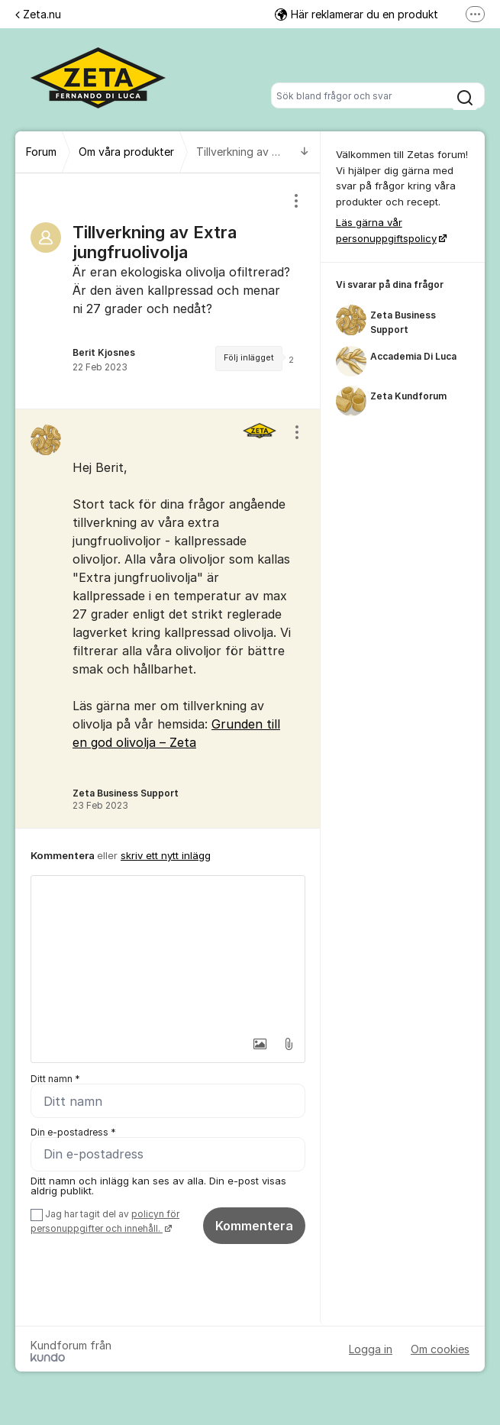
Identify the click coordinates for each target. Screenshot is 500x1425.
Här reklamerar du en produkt (356, 14)
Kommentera (254, 1225)
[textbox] (168, 952)
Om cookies (440, 1349)
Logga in (370, 1349)
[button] (254, 1044)
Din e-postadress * (73, 1132)
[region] (168, 291)
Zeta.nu (38, 14)
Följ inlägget (249, 358)
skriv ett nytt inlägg (166, 855)
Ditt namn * (55, 1078)
